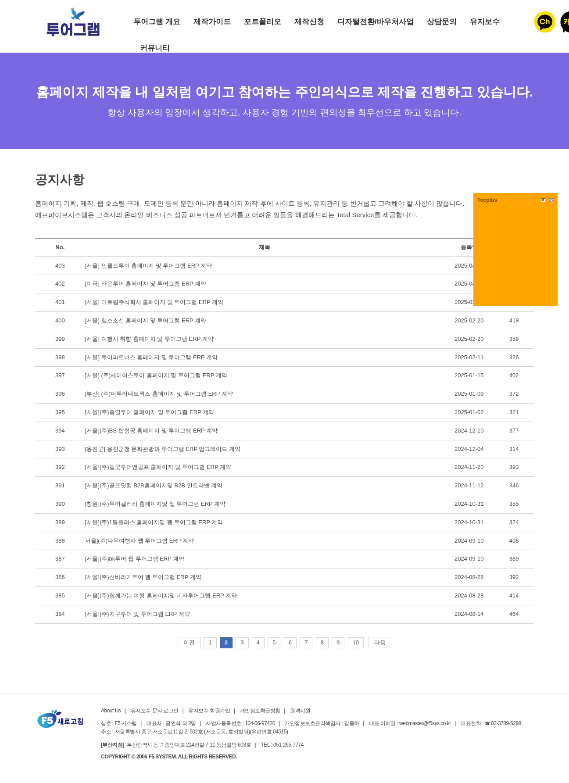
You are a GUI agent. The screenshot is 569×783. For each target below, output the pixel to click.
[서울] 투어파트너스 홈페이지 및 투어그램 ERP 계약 (151, 357)
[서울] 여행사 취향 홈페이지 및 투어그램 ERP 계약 (149, 339)
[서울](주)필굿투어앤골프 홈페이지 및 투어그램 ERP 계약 (158, 467)
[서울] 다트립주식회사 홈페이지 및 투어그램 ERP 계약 (154, 302)
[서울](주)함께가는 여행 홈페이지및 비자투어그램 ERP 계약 (161, 595)
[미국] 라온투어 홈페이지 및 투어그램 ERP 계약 (145, 283)
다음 (380, 642)
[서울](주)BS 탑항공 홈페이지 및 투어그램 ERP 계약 (151, 430)
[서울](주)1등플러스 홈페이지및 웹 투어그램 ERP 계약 (154, 522)
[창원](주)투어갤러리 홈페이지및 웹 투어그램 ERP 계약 (155, 504)
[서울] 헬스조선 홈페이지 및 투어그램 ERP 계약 (145, 320)
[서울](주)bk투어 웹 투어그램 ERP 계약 (135, 558)
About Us (111, 711)
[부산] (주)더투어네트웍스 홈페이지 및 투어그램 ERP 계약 (159, 393)
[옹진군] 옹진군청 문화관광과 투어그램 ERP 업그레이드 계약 (162, 449)
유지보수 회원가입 (209, 711)
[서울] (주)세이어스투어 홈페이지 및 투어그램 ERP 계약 (156, 375)
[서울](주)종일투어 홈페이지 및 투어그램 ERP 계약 (149, 412)
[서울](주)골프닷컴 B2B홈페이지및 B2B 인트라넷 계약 (153, 485)
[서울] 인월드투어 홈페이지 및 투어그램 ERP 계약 (148, 265)
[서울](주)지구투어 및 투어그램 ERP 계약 (137, 614)
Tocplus (487, 200)
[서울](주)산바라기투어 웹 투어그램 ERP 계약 (143, 577)
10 (356, 642)
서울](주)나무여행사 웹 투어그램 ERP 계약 (139, 540)
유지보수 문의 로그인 (155, 711)
